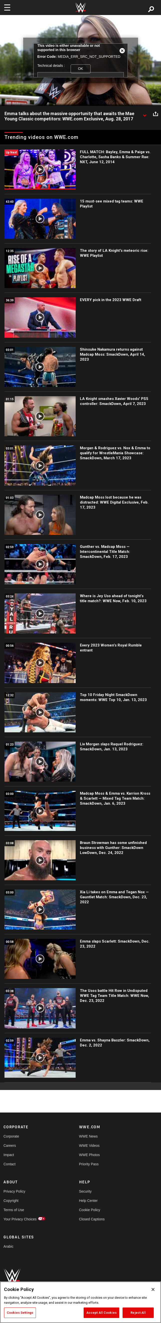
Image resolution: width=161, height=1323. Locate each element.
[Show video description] (144, 113)
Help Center (88, 1201)
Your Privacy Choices (20, 1219)
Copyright (10, 1201)
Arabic (8, 1246)
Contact (9, 1164)
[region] (80, 1302)
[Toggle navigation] (7, 7)
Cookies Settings (20, 1312)
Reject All (138, 1312)
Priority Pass (89, 1164)
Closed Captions (92, 1219)
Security (85, 1191)
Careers (9, 1146)
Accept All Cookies (101, 1312)
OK (80, 69)
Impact (8, 1155)
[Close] (153, 1289)
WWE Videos (89, 1146)
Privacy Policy (14, 1191)
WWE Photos (89, 1155)
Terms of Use (13, 1210)
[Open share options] (155, 113)
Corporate (11, 1136)
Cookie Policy (89, 1210)
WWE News (88, 1136)
